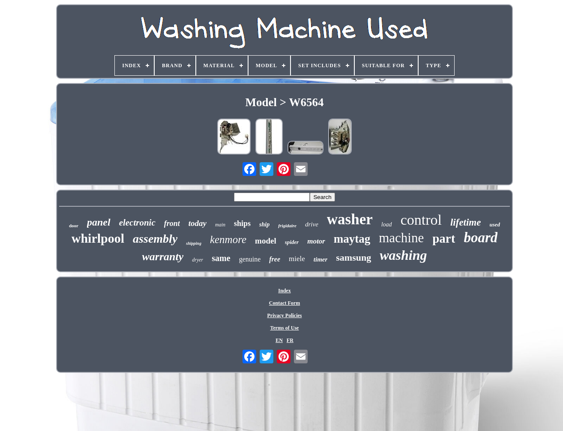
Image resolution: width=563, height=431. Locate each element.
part (443, 238)
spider (292, 242)
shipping (193, 243)
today (198, 223)
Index (284, 291)
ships (242, 223)
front (172, 223)
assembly (155, 238)
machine (401, 237)
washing (403, 255)
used (494, 224)
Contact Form (284, 303)
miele (297, 259)
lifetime (465, 222)
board (480, 237)
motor (316, 241)
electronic (137, 222)
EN (279, 340)
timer (321, 259)
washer (350, 219)
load (386, 224)
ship (264, 224)
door (73, 225)
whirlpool (98, 238)
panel (99, 222)
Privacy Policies (284, 315)
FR (290, 340)
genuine (250, 259)
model (265, 240)
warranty (162, 256)
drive (311, 224)
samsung (353, 257)
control (421, 220)
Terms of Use (284, 328)
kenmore (228, 239)
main (220, 225)
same (221, 258)
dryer (197, 260)
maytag (352, 238)
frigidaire (287, 225)
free (274, 259)
